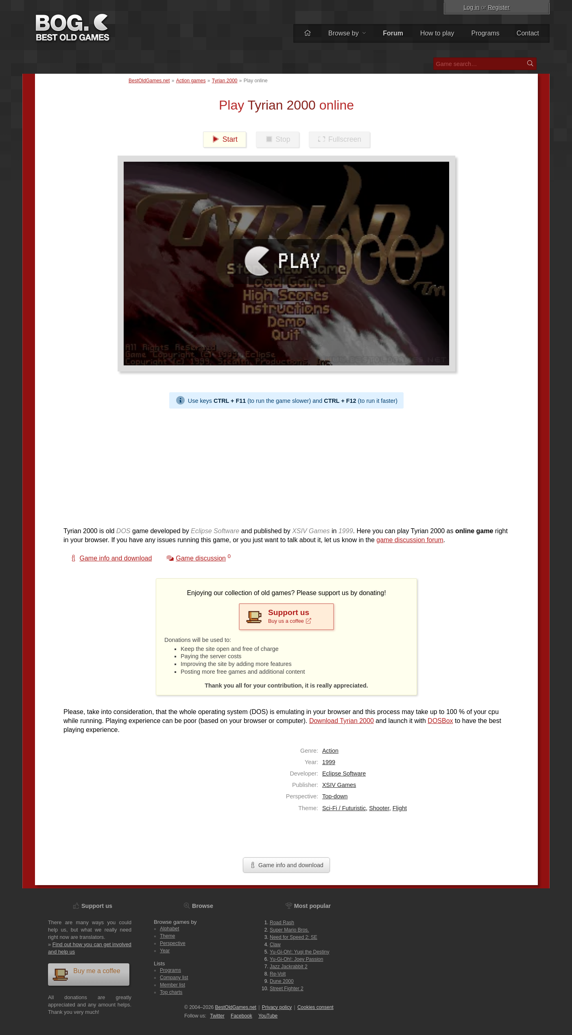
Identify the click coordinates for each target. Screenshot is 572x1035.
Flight (400, 808)
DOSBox (440, 720)
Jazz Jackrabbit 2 (289, 966)
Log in (471, 7)
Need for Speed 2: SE (293, 937)
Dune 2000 (282, 981)
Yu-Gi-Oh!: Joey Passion (296, 959)
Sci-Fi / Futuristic (344, 808)
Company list (174, 977)
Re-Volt (278, 974)
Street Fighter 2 (286, 988)
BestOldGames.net (149, 81)
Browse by (347, 33)
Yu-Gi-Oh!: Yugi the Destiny (300, 952)
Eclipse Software (344, 773)
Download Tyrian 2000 (341, 720)
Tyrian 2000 (225, 81)
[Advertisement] (283, 466)
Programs (486, 33)
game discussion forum (409, 539)
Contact (528, 33)
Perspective (173, 943)
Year (165, 951)
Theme (167, 936)
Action (330, 750)
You (267, 1016)
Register (499, 7)
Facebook (241, 1016)
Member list (172, 985)
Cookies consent (315, 1007)
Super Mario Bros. (289, 930)
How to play (437, 33)
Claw (275, 944)
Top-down (334, 796)
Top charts (171, 992)
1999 (328, 762)
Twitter (217, 1016)
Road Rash (282, 922)
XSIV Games (339, 785)
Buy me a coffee (86, 974)
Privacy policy (277, 1007)
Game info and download (286, 865)
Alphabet (169, 929)
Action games (191, 81)
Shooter (379, 808)
